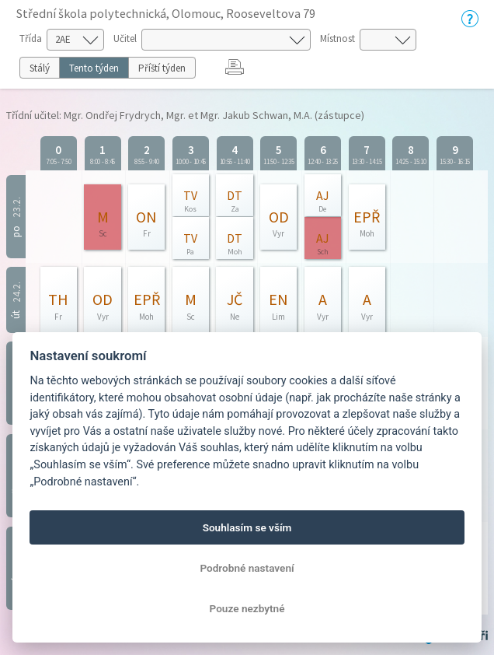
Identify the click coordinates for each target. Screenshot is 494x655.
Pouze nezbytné (247, 608)
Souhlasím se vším (247, 527)
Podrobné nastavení (247, 568)
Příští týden (162, 68)
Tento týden (94, 68)
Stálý (40, 68)
